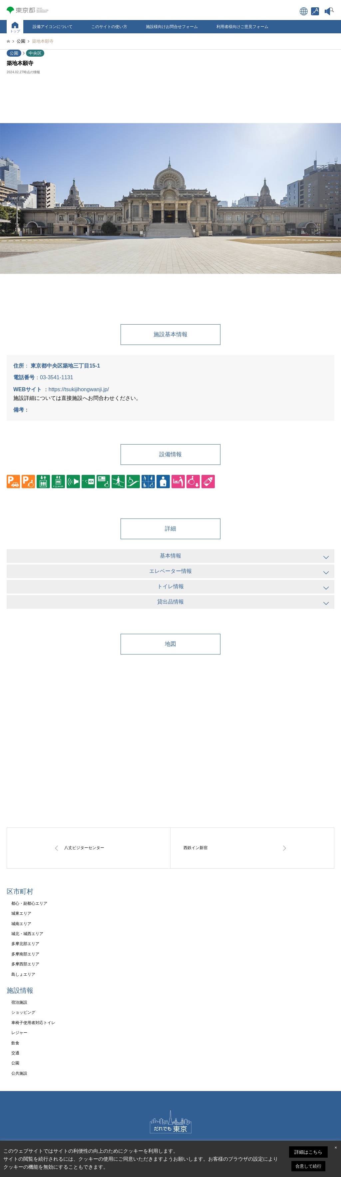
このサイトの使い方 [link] (109, 26)
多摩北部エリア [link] (25, 943)
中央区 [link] (35, 53)
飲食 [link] (15, 1043)
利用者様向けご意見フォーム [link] (242, 26)
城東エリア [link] (21, 913)
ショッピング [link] (23, 1012)
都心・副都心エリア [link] (29, 903)
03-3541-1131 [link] (56, 377)
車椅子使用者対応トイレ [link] (33, 1022)
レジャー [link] (19, 1032)
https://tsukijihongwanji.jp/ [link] (79, 389)
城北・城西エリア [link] (27, 933)
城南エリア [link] (21, 923)
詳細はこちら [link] (308, 1152)
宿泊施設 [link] (19, 1002)
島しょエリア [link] (23, 974)
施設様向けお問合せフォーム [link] (172, 26)
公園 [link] (14, 53)
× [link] (335, 1147)
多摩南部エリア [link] (25, 954)
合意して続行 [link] (308, 1166)
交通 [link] (15, 1053)
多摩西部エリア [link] (25, 964)
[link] (315, 11)
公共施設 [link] (19, 1073)
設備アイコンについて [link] (53, 26)
